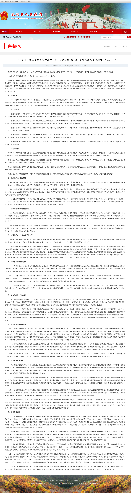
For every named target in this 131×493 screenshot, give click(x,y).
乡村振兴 (124, 46)
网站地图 (95, 481)
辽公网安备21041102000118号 (70, 484)
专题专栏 (116, 46)
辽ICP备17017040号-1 (53, 484)
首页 (110, 46)
